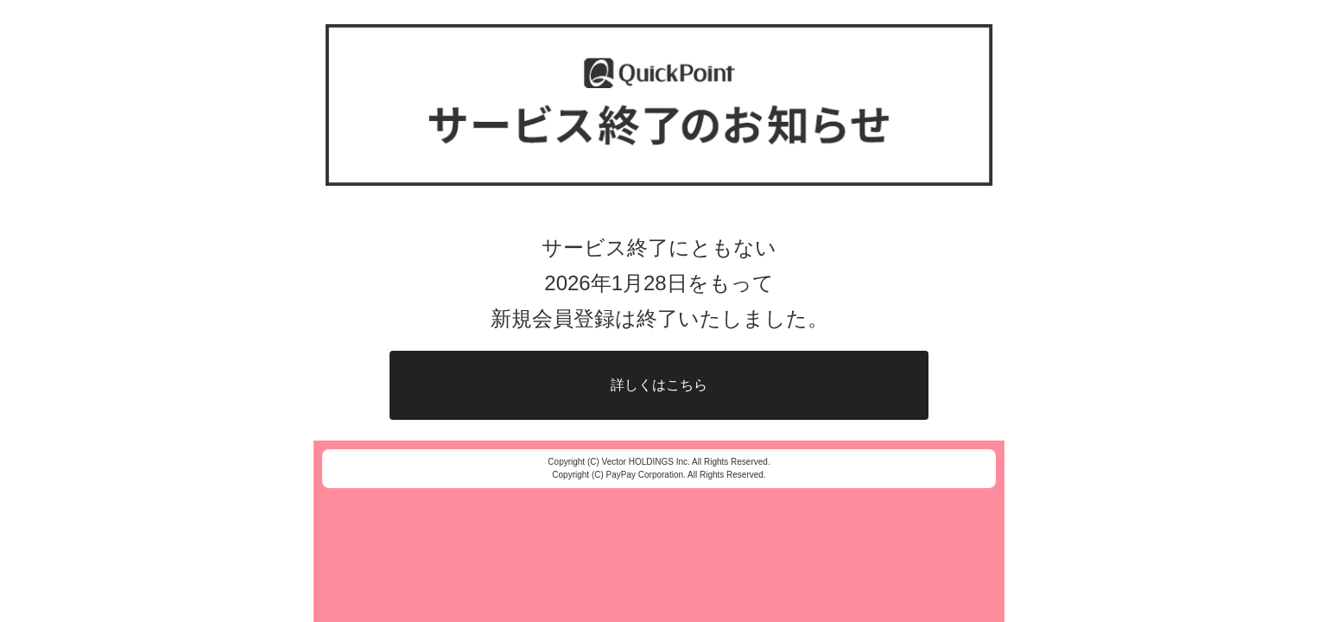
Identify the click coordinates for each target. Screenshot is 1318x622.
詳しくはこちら (659, 385)
